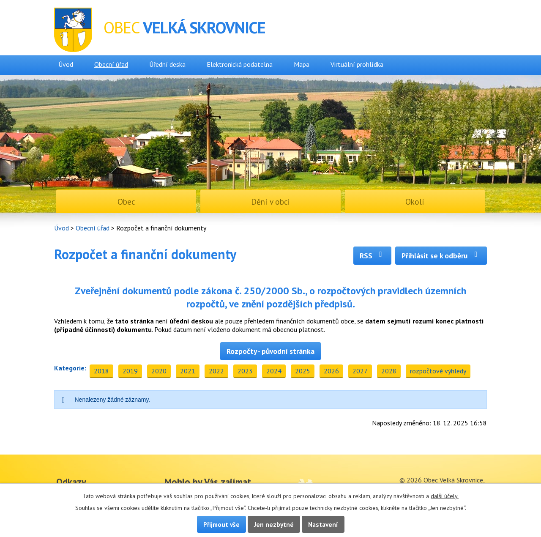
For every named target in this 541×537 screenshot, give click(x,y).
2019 (130, 371)
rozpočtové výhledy (438, 371)
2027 (360, 371)
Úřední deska (167, 64)
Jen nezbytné (274, 524)
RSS (372, 255)
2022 (216, 371)
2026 (331, 371)
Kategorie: (70, 368)
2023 (245, 371)
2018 (101, 371)
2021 (187, 371)
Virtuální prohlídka (357, 64)
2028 (388, 371)
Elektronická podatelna (240, 64)
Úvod (65, 64)
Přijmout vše (221, 524)
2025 (302, 371)
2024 (273, 371)
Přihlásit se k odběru (441, 255)
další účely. (445, 496)
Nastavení (323, 524)
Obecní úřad (111, 64)
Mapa (301, 64)
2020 (159, 371)
